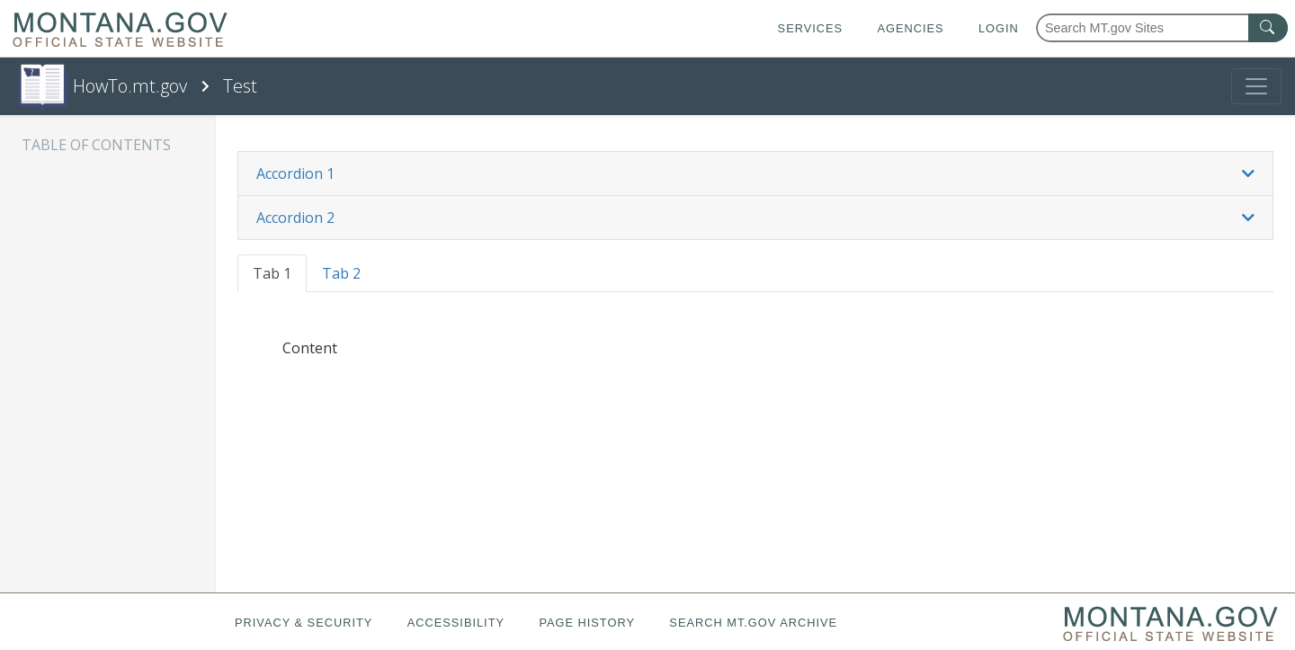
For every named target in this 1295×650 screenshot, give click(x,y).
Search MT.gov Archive (753, 622)
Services (810, 28)
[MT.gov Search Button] (1268, 27)
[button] (755, 173)
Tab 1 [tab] (272, 273)
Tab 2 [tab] (341, 273)
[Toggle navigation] (1256, 86)
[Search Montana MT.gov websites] (1162, 27)
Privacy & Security (303, 622)
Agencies (910, 28)
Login (998, 28)
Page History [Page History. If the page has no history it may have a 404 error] (587, 622)
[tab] (755, 174)
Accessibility (456, 622)
